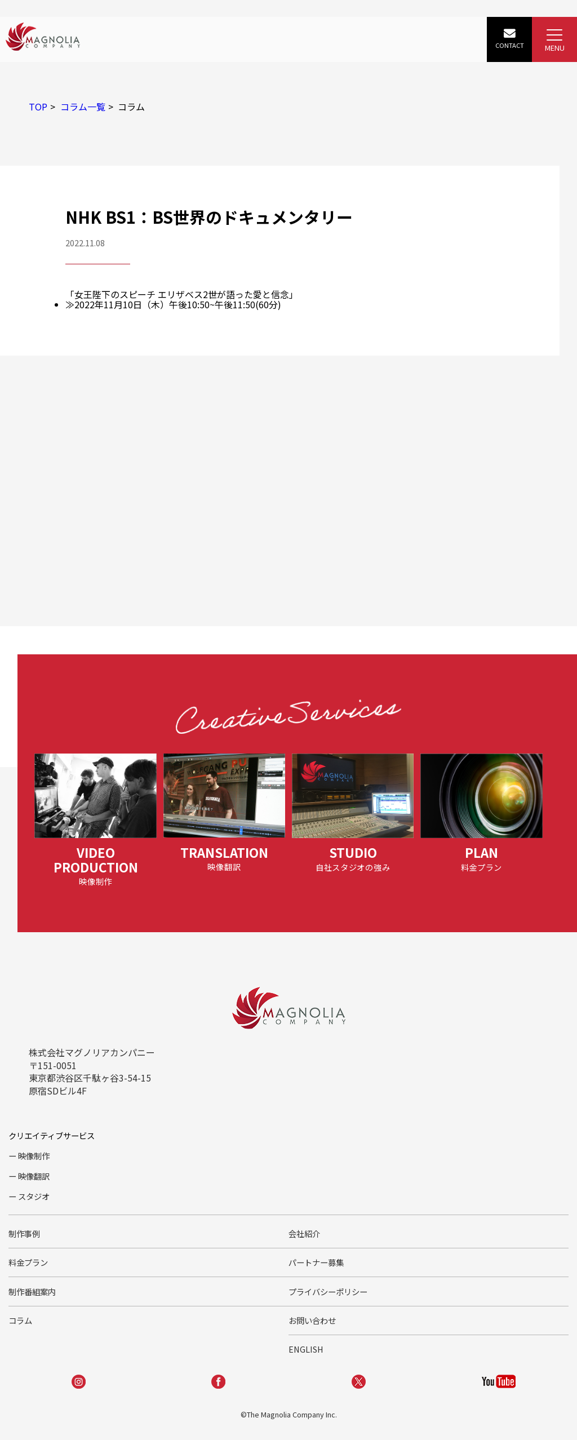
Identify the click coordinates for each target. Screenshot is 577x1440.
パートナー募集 (316, 1262)
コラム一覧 (82, 106)
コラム (20, 1320)
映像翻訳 (34, 1176)
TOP (38, 106)
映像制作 (34, 1156)
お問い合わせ (312, 1320)
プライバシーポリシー (327, 1291)
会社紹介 (304, 1233)
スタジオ (34, 1196)
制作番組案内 (32, 1291)
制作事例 (24, 1233)
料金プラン (28, 1262)
